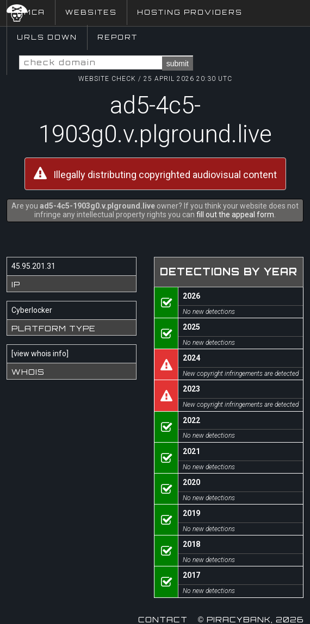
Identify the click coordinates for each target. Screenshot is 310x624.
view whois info (40, 353)
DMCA (31, 12)
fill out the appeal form (235, 214)
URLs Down (47, 37)
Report (117, 37)
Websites (91, 12)
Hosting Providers (190, 12)
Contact (163, 619)
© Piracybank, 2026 (250, 619)
